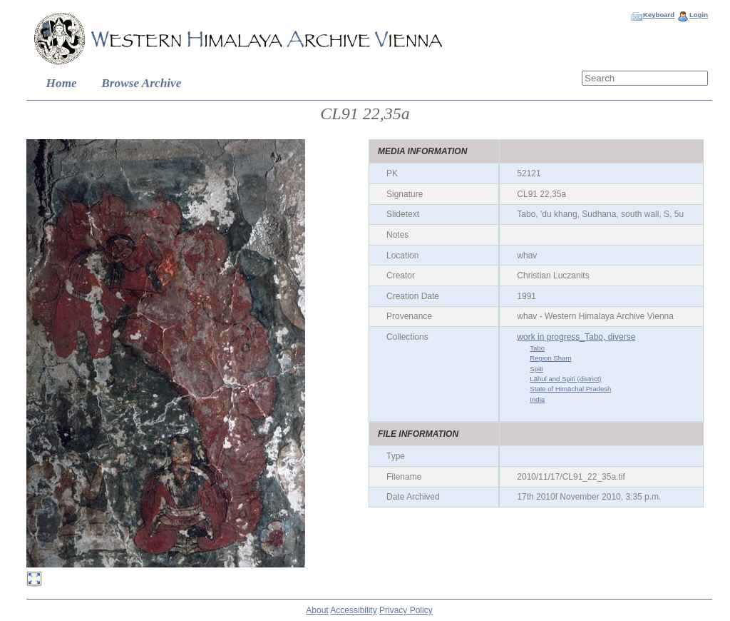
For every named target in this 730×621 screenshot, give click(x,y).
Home (61, 83)
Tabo (537, 348)
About (317, 610)
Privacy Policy (406, 610)
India (537, 399)
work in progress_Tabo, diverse (576, 337)
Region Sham (550, 358)
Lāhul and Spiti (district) (565, 379)
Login (698, 15)
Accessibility (353, 610)
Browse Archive (141, 83)
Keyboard (658, 15)
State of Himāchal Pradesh (570, 389)
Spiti (536, 369)
